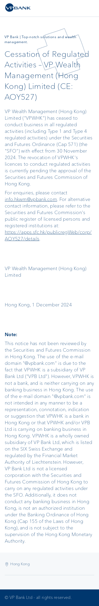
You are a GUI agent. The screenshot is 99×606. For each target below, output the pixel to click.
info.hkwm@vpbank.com (31, 199)
